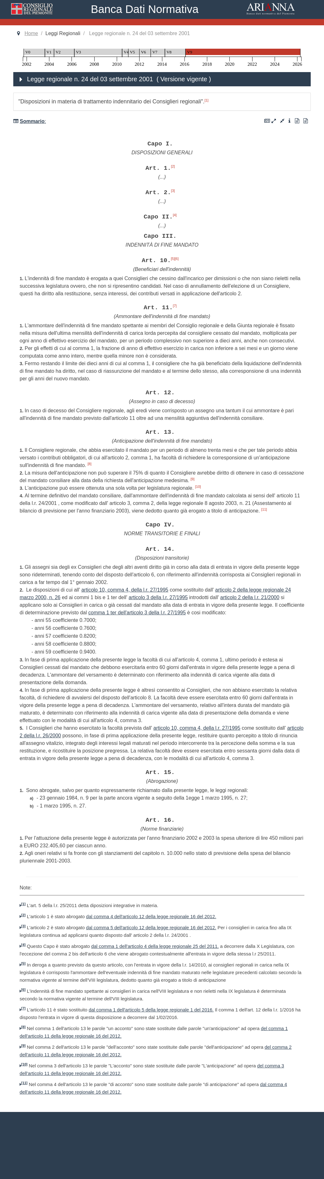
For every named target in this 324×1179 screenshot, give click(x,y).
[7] (175, 306)
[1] (207, 100)
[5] (173, 259)
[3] (173, 191)
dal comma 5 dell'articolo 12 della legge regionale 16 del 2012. (151, 927)
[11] (264, 509)
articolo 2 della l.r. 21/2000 (249, 597)
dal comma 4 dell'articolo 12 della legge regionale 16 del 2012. (151, 916)
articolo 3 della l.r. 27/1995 (158, 597)
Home (31, 33)
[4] (175, 215)
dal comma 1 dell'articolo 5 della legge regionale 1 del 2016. (151, 1009)
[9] (192, 479)
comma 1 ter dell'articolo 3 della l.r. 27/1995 (137, 612)
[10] (198, 486)
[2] (173, 166)
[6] (176, 259)
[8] (89, 464)
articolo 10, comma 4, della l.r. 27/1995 (124, 590)
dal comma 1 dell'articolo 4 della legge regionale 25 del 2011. (155, 946)
